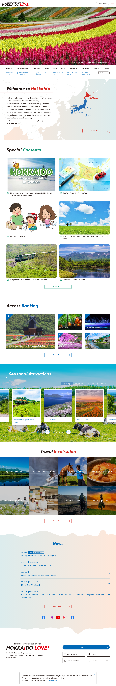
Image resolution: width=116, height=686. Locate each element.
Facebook (43, 617)
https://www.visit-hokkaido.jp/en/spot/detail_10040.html (97, 335)
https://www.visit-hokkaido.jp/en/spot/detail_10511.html (97, 316)
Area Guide (73, 68)
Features (9, 68)
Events (47, 68)
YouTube (58, 617)
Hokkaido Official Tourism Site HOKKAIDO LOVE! (15, 4)
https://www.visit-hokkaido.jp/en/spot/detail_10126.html (25, 390)
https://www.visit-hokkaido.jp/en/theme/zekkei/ (10, 458)
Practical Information (86, 73)
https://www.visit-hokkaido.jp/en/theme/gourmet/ (98, 458)
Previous (111, 17)
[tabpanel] (58, 36)
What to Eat (85, 68)
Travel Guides (73, 661)
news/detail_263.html (13, 579)
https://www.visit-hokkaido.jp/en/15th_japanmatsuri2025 (26, 570)
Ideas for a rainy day (58, 73)
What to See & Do (22, 68)
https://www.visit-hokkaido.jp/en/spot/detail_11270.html (70, 316)
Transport (106, 68)
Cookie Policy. (52, 680)
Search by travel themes (41, 73)
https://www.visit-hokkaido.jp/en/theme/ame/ (39, 487)
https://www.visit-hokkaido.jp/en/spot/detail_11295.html (26, 314)
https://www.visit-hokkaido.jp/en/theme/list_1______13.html (101, 487)
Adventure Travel (9, 73)
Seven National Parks (72, 73)
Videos (94, 654)
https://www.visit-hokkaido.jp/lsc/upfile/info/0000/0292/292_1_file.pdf (30, 550)
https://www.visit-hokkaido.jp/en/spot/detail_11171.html (70, 335)
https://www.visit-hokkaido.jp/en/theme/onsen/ (39, 458)
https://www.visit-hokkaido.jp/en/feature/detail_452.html (26, 560)
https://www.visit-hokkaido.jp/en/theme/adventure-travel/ (72, 487)
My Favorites (103, 3)
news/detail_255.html (13, 589)
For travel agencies (100, 661)
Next (111, 56)
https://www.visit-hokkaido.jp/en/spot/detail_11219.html (57, 390)
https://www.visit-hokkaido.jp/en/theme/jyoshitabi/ (11, 487)
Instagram (51, 617)
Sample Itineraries (59, 68)
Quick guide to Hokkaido (23, 73)
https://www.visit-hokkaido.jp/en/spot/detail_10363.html (88, 390)
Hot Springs (36, 68)
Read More (95, 131)
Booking (96, 68)
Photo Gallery (73, 654)
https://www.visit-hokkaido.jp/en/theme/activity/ (69, 458)
